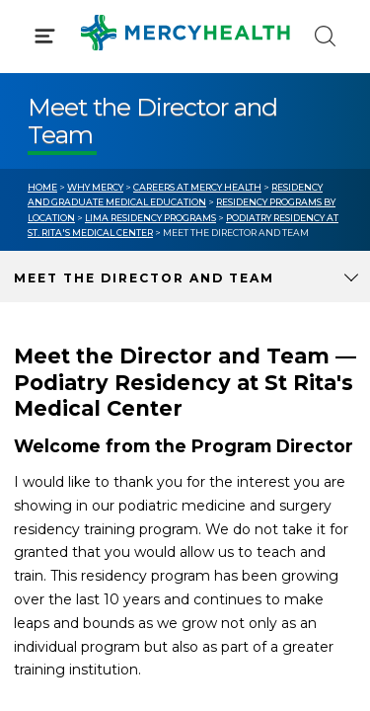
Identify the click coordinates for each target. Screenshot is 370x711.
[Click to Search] (325, 36)
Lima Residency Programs (150, 217)
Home (42, 187)
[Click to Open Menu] (45, 36)
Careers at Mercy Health (197, 187)
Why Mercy (95, 187)
